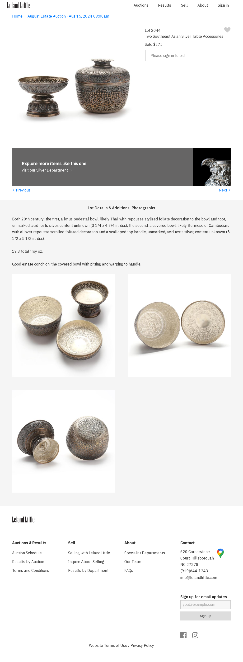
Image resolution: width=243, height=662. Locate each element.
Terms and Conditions (30, 570)
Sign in (223, 5)
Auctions (141, 5)
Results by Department (88, 570)
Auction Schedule (27, 552)
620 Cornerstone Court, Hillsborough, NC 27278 (197, 558)
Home (17, 16)
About (202, 5)
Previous (21, 190)
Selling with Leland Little (89, 552)
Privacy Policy (142, 645)
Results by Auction (28, 561)
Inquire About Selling (86, 561)
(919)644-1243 (194, 571)
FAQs (128, 570)
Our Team (132, 561)
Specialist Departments (144, 552)
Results (164, 5)
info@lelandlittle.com (198, 577)
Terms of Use (115, 645)
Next (225, 190)
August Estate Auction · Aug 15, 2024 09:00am (68, 16)
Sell (184, 5)
